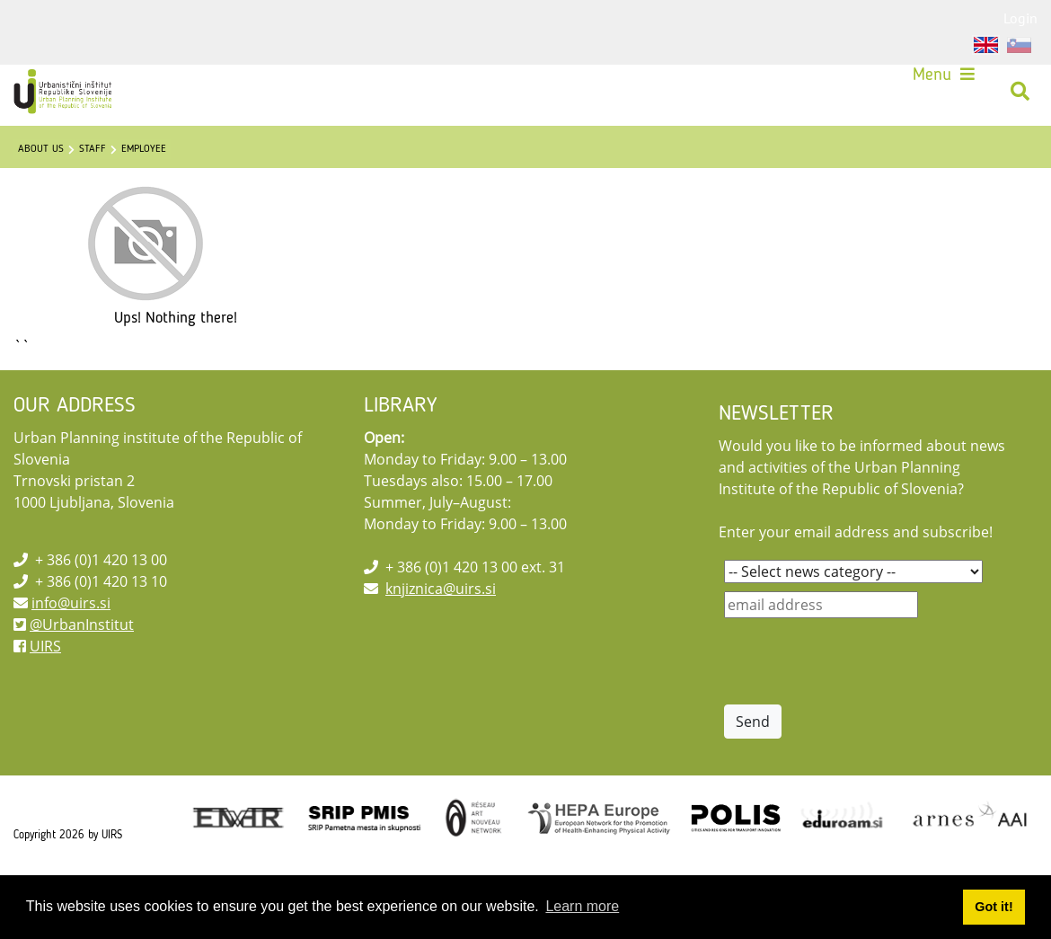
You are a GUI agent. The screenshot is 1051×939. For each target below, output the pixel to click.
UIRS (45, 689)
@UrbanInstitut (82, 668)
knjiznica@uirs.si (440, 632)
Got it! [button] (993, 906)
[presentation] (860, 704)
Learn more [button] (582, 906)
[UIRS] (77, 99)
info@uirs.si (70, 646)
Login (1020, 18)
